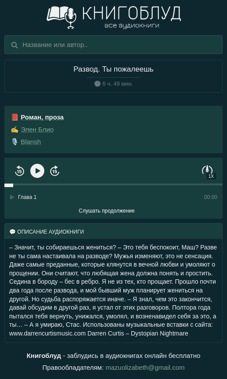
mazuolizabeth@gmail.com (144, 367)
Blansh (31, 141)
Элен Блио (37, 129)
